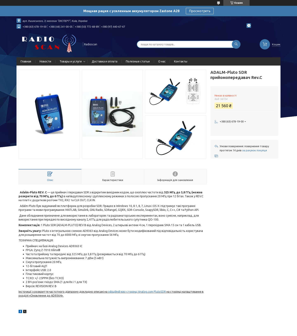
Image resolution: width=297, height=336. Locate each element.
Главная (26, 61)
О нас (162, 61)
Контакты (180, 61)
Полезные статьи (138, 61)
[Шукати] (236, 44)
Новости (45, 61)
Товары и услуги (71, 61)
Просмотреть (199, 11)
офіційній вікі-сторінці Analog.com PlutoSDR (137, 291)
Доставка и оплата (104, 61)
